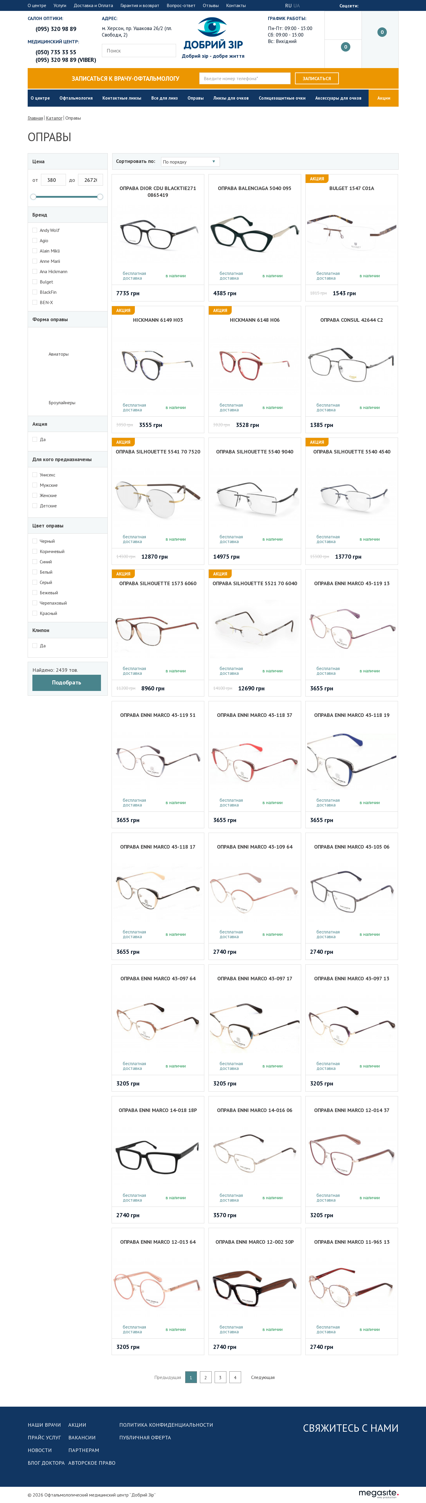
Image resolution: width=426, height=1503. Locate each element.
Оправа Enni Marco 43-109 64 (255, 846)
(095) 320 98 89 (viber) (66, 60)
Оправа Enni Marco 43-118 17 (158, 846)
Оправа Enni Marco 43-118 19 (351, 715)
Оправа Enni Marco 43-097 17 (255, 978)
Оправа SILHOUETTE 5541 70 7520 (158, 451)
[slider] (33, 197)
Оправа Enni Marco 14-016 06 (255, 1110)
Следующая (263, 1377)
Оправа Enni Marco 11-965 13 (351, 1241)
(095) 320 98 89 (56, 29)
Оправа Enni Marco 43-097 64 (158, 978)
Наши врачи (44, 1424)
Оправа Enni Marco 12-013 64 (158, 1241)
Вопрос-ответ (181, 5)
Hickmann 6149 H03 (158, 319)
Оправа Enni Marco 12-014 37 (351, 1110)
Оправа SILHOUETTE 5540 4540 (351, 451)
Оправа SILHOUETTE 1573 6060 (158, 583)
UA (296, 5)
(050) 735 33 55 (56, 52)
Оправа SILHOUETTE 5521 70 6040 (255, 583)
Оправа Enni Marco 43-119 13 (351, 583)
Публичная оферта (145, 1437)
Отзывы (211, 5)
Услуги (60, 5)
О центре (37, 5)
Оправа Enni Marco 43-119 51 (158, 715)
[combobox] (191, 161)
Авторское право (91, 1462)
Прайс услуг (44, 1437)
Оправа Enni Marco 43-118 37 (255, 715)
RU (288, 5)
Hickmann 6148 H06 (255, 319)
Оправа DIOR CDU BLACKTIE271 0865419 (158, 191)
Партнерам (83, 1450)
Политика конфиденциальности (166, 1424)
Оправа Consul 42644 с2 (352, 319)
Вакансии (82, 1437)
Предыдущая (167, 1377)
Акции (77, 1424)
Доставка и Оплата (93, 5)
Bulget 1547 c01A (351, 188)
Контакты (236, 5)
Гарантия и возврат (139, 5)
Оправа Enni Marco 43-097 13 (351, 978)
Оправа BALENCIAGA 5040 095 (255, 188)
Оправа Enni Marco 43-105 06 (351, 846)
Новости (40, 1450)
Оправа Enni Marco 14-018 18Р (159, 1110)
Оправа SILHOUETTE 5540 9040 (255, 451)
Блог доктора (46, 1462)
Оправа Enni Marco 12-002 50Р (255, 1241)
